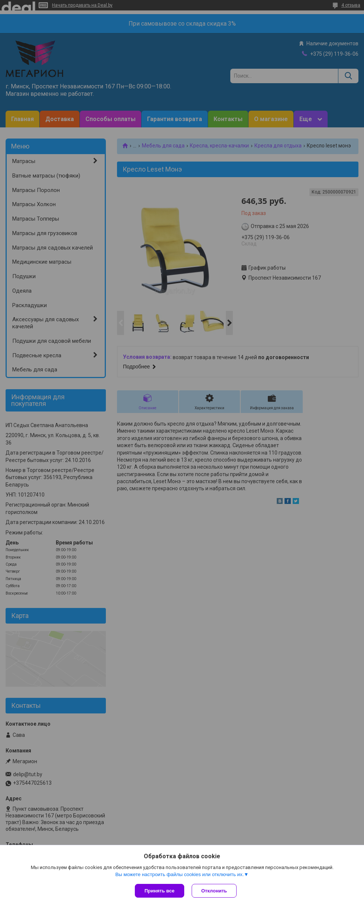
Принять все (159, 891)
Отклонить (214, 891)
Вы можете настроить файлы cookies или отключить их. (179, 874)
